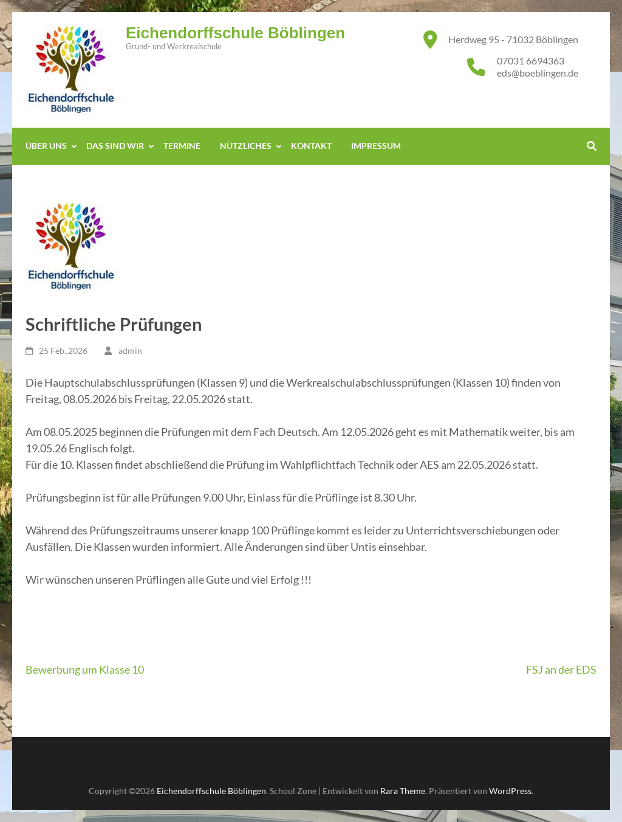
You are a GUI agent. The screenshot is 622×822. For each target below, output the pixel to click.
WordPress (510, 791)
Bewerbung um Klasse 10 (85, 669)
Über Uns (46, 145)
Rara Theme (402, 791)
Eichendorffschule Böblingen (235, 33)
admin (130, 350)
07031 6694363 (530, 60)
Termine (181, 145)
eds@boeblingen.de (537, 72)
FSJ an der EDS (561, 669)
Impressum (376, 145)
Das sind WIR (115, 145)
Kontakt (311, 145)
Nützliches (246, 145)
